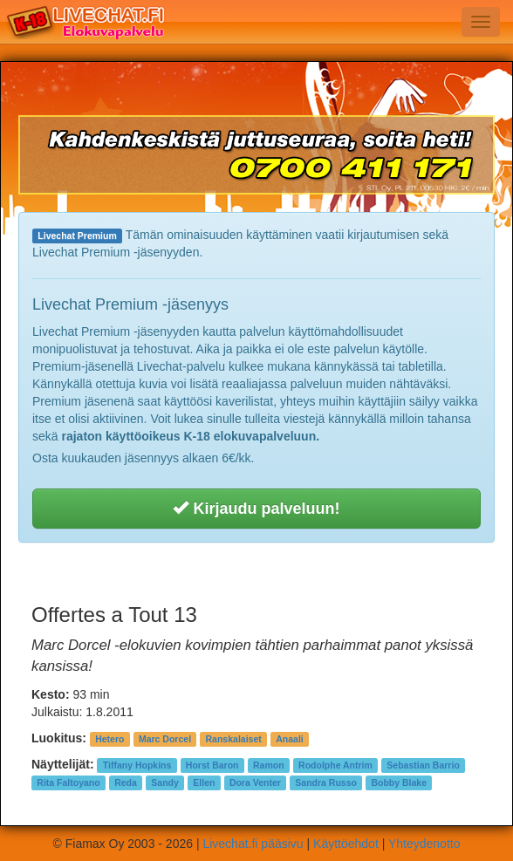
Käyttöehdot (346, 844)
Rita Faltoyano (68, 782)
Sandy (165, 782)
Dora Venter (255, 782)
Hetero (109, 739)
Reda (125, 782)
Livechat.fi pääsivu (252, 844)
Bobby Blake (399, 782)
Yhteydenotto (424, 844)
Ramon (268, 765)
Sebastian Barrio (422, 765)
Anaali (290, 739)
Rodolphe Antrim (335, 765)
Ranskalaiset (234, 739)
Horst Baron (212, 765)
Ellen (204, 782)
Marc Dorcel (165, 739)
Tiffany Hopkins (137, 765)
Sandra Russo (326, 782)
